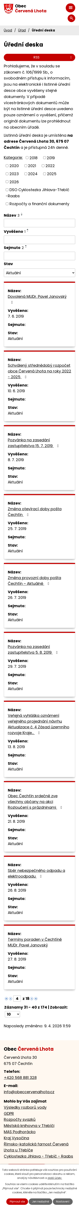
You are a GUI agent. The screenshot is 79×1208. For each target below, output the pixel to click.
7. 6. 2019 (16, 316)
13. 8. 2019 (16, 746)
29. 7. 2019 (17, 666)
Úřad (22, 30)
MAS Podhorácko (20, 1131)
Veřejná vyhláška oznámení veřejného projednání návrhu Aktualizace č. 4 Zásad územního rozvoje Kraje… (38, 724)
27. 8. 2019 (17, 959)
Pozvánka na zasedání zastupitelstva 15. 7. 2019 (34, 442)
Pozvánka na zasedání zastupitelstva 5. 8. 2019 (33, 649)
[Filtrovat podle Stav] (39, 273)
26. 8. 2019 (17, 890)
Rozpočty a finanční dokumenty (39, 203)
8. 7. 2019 (16, 459)
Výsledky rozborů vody (25, 1107)
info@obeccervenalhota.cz (29, 1091)
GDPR (9, 1113)
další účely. (55, 1178)
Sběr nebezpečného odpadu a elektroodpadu (36, 873)
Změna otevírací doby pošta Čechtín (35, 511)
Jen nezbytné (40, 1201)
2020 (14, 165)
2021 (32, 165)
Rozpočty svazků (20, 1119)
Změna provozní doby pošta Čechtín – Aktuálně (34, 580)
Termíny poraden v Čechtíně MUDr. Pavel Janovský (35, 942)
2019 (51, 157)
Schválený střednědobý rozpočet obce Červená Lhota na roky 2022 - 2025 (39, 371)
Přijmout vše (17, 1201)
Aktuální (15, 338)
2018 (33, 157)
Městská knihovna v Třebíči (29, 1125)
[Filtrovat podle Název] (39, 223)
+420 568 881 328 (20, 1077)
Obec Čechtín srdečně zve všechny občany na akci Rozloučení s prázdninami (36, 801)
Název (12, 215)
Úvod (8, 30)
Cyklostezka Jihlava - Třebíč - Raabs (38, 1156)
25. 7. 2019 (17, 528)
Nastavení (62, 1201)
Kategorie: (13, 157)
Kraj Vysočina (16, 1138)
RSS (53, 57)
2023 (14, 173)
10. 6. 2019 (16, 391)
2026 (14, 181)
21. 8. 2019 (16, 821)
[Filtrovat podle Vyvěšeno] (39, 240)
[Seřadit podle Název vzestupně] (22, 213)
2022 (50, 165)
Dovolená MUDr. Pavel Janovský (37, 299)
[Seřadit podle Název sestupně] (22, 215)
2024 (32, 173)
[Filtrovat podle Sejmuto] (39, 256)
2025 (51, 173)
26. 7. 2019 (17, 597)
